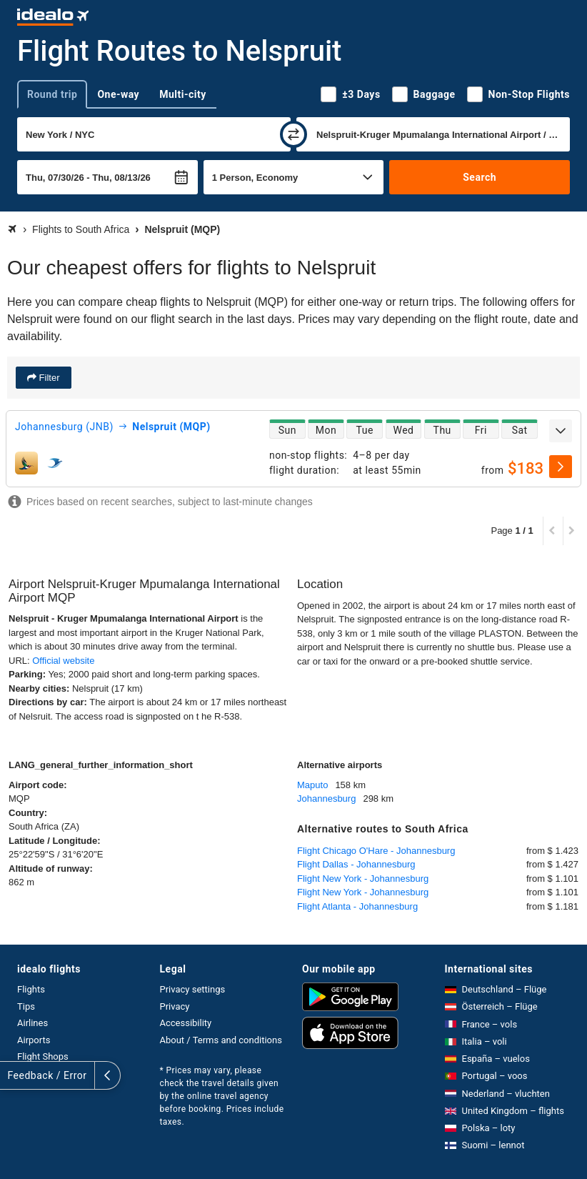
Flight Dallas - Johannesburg (356, 864)
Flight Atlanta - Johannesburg (357, 906)
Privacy (175, 1006)
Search (479, 177)
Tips (26, 1006)
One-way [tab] (118, 94)
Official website (63, 660)
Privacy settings (193, 989)
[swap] (293, 134)
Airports (33, 1040)
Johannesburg (326, 798)
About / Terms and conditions (221, 1040)
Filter (48, 377)
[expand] (560, 430)
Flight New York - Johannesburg (362, 878)
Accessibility (186, 1023)
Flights (31, 989)
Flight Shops (43, 1056)
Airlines (32, 1023)
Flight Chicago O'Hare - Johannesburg (376, 850)
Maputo (312, 785)
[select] (560, 466)
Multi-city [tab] (182, 94)
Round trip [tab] (52, 94)
